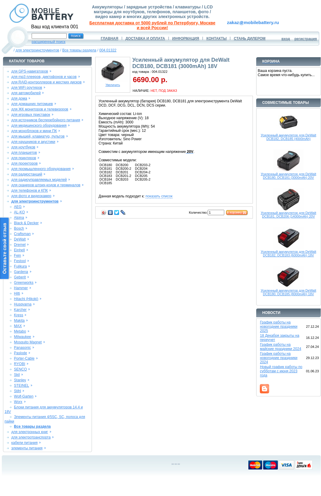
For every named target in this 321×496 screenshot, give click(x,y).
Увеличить (113, 84)
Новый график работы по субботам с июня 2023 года (281, 371)
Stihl (17, 391)
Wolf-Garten (23, 396)
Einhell (19, 250)
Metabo (20, 331)
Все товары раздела (79, 50)
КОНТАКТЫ (216, 38)
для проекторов (24, 163)
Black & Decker (26, 223)
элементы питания (26, 448)
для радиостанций (26, 174)
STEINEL (21, 385)
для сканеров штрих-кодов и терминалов (45, 185)
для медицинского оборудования (38, 125)
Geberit (20, 277)
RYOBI (19, 364)
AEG (17, 207)
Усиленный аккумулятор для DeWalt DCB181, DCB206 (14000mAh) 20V (288, 214)
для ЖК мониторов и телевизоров (39, 109)
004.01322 (108, 50)
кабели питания (24, 443)
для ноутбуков (23, 147)
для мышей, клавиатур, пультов (38, 136)
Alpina (19, 217)
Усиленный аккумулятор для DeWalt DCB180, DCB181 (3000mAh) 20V (288, 175)
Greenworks (23, 283)
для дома (19, 98)
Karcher (20, 310)
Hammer (21, 288)
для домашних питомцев (32, 104)
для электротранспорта (30, 437)
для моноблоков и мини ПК (34, 131)
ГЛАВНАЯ (109, 38)
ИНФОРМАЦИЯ (185, 38)
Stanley (20, 380)
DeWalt (20, 239)
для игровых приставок (30, 115)
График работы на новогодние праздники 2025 (278, 326)
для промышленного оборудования (41, 169)
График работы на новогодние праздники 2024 (278, 358)
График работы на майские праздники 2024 (280, 347)
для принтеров (23, 158)
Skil (17, 375)
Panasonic (22, 348)
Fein (17, 255)
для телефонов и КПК (29, 190)
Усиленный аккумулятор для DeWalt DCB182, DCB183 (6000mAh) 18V (288, 253)
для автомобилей (26, 93)
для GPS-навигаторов (29, 71)
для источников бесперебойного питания (45, 120)
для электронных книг (29, 432)
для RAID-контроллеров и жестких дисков (46, 82)
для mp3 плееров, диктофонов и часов (44, 77)
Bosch (19, 228)
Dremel (20, 245)
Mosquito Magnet (28, 342)
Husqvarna (22, 304)
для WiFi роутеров (26, 87)
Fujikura (20, 266)
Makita (19, 320)
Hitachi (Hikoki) (26, 299)
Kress (18, 315)
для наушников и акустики (33, 142)
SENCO (20, 369)
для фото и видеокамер (31, 196)
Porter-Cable (24, 358)
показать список (159, 196)
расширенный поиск (48, 42)
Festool (20, 261)
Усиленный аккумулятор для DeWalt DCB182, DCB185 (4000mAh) (288, 137)
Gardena (21, 272)
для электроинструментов (37, 50)
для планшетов (24, 152)
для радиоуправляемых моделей (39, 180)
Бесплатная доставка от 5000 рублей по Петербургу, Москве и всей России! (153, 25)
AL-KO (19, 212)
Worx (18, 402)
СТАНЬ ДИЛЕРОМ (250, 38)
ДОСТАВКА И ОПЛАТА (145, 38)
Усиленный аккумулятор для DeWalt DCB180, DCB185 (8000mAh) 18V (288, 292)
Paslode (20, 353)
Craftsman (22, 234)
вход (286, 39)
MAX (18, 326)
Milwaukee (22, 337)
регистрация (305, 39)
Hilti (17, 293)
